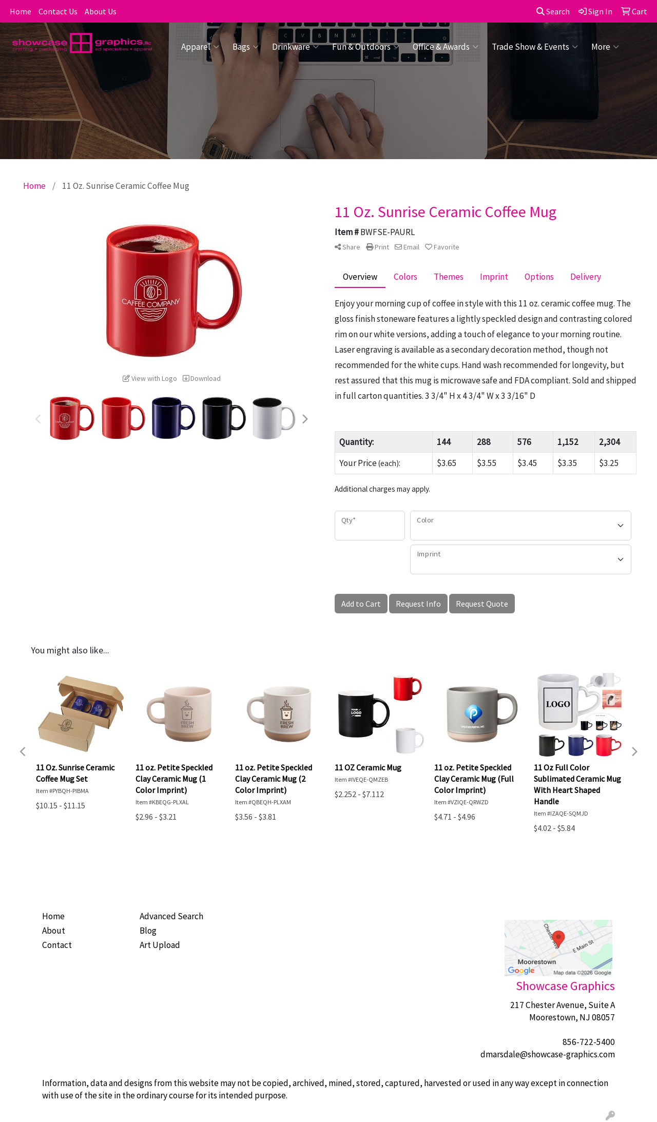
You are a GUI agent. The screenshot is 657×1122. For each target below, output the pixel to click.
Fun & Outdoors (365, 47)
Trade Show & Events (535, 47)
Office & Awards (445, 47)
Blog (148, 930)
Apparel (200, 47)
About (53, 930)
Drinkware (295, 47)
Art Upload (160, 945)
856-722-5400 (589, 1042)
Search (553, 11)
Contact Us (58, 11)
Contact (57, 945)
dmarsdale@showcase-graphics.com (547, 1054)
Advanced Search (171, 916)
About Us (101, 11)
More (605, 47)
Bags (246, 47)
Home (20, 11)
